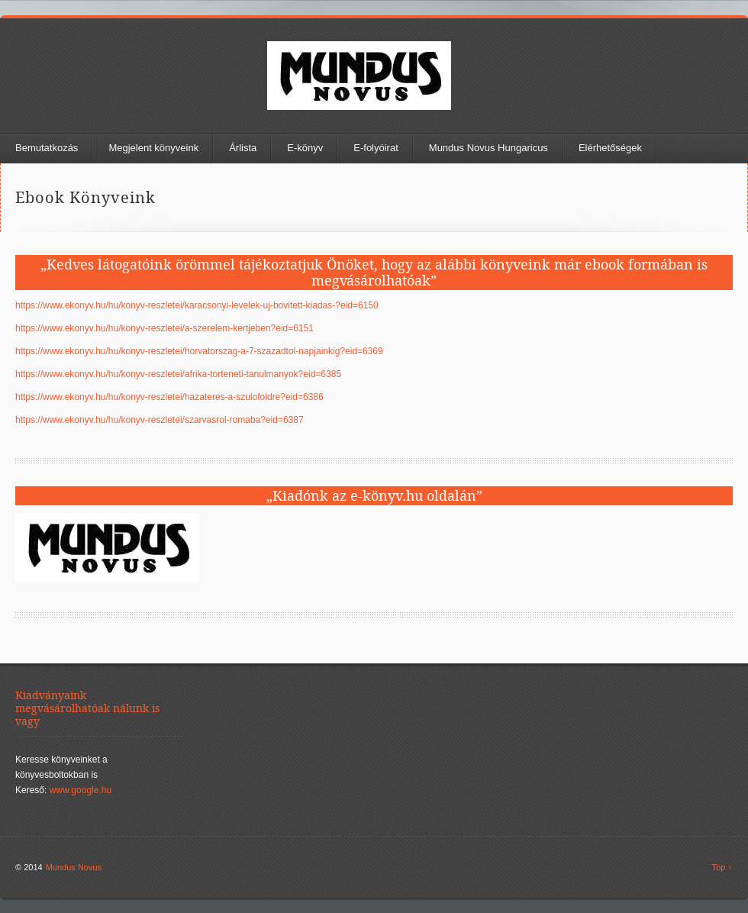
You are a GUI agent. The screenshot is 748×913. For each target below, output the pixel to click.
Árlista (242, 147)
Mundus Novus (74, 867)
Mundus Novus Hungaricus (488, 147)
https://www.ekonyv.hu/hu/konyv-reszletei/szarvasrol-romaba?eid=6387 (159, 420)
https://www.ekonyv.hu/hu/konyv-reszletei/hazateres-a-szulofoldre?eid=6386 (169, 397)
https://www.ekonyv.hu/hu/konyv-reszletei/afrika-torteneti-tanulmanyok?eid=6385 (178, 374)
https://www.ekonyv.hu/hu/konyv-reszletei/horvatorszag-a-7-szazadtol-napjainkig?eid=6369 (199, 351)
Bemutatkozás (46, 147)
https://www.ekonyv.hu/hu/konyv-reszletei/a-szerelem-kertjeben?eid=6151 (164, 328)
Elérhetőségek (610, 147)
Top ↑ (722, 867)
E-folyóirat (375, 147)
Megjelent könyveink (153, 147)
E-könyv (305, 147)
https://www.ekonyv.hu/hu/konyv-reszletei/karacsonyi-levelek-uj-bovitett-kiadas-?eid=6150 (197, 305)
